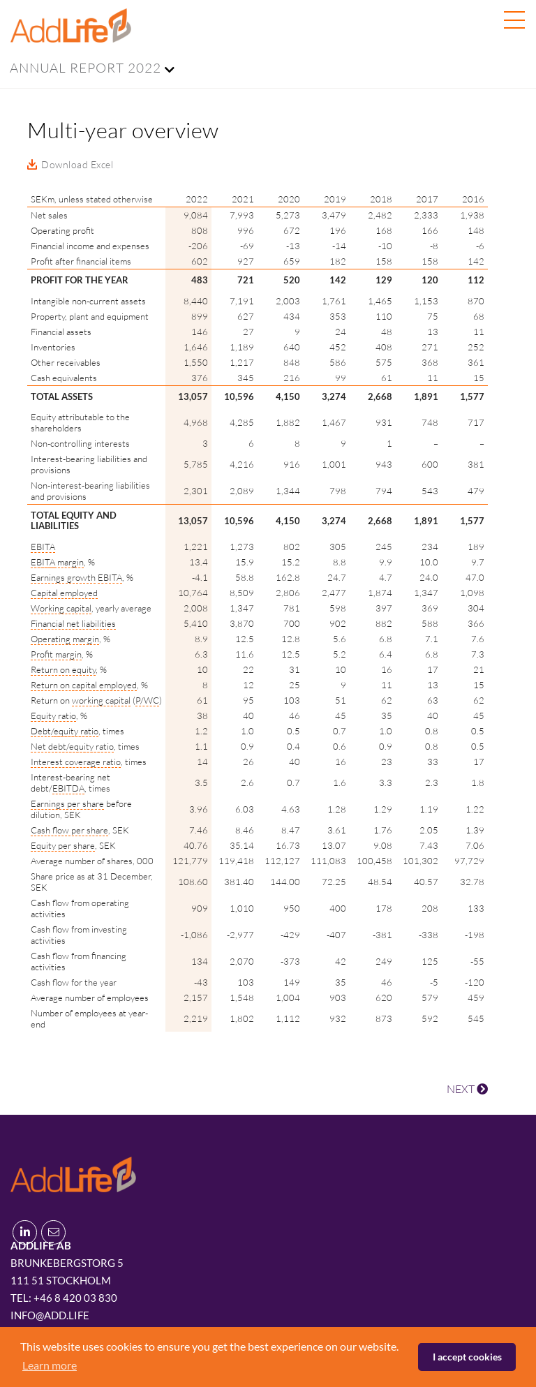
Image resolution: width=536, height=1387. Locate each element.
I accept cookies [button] (467, 1357)
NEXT (467, 1089)
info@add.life (49, 1315)
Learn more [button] (49, 1365)
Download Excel (77, 164)
